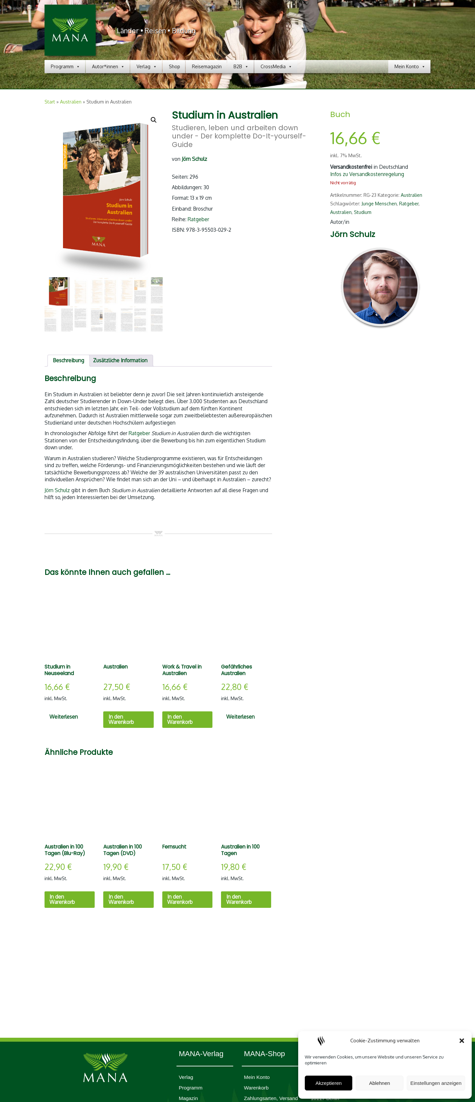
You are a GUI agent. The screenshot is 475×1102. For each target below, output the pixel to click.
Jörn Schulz (57, 490)
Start (50, 101)
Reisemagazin (207, 66)
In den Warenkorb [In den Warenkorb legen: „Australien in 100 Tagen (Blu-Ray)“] (62, 899)
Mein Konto (410, 66)
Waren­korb (256, 1087)
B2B (241, 66)
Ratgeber (198, 219)
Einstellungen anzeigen (435, 1083)
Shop (174, 66)
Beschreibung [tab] (68, 360)
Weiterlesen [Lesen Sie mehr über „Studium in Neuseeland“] (63, 716)
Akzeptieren (329, 1083)
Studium (362, 212)
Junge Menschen (379, 203)
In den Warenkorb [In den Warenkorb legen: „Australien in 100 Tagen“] (239, 899)
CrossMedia (276, 66)
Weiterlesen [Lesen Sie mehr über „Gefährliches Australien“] (240, 716)
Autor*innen (108, 66)
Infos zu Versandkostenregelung (367, 174)
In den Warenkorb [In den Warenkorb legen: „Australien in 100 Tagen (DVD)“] (121, 899)
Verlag (147, 66)
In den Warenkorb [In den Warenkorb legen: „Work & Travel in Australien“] (180, 719)
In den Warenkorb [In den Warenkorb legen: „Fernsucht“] (180, 899)
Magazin (188, 1098)
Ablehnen (379, 1083)
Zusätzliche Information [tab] (120, 360)
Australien (70, 101)
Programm (65, 66)
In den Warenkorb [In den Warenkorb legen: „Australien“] (121, 719)
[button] (462, 1040)
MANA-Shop (264, 1054)
